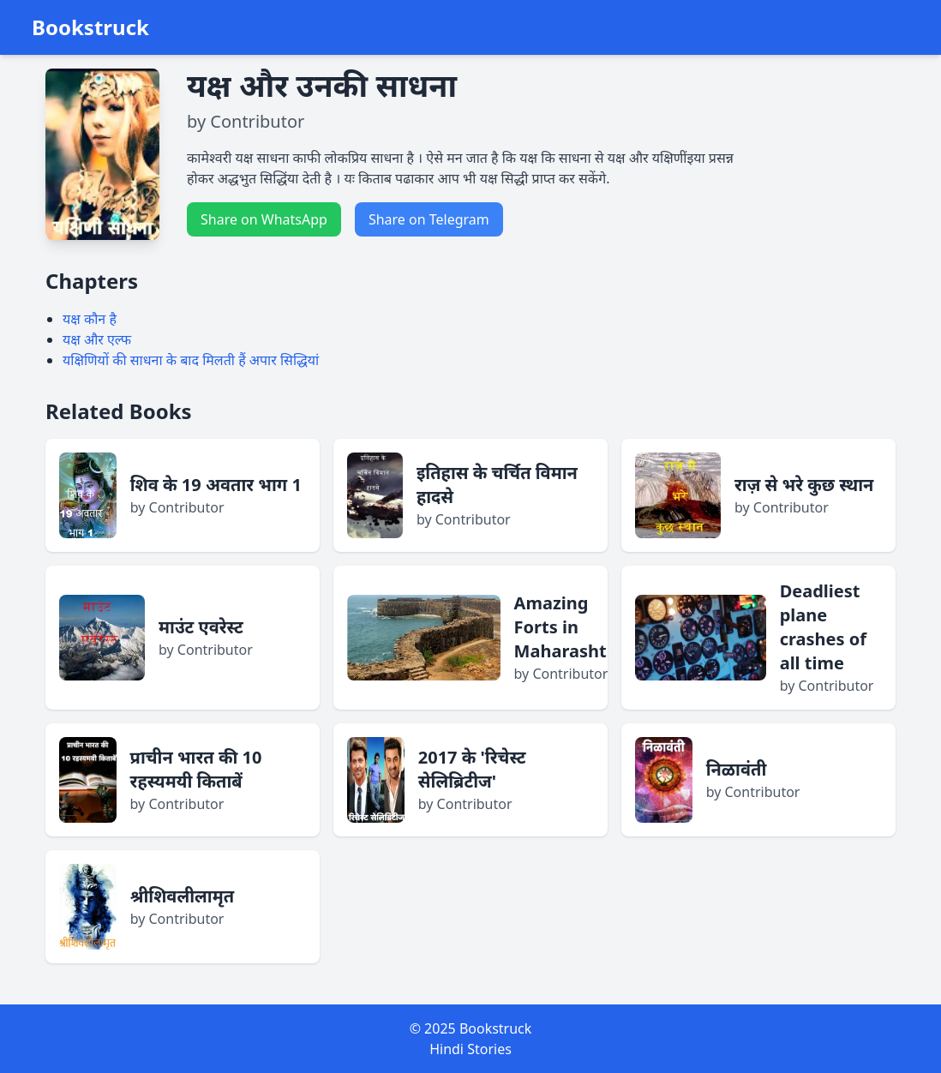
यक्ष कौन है (90, 318)
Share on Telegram (429, 219)
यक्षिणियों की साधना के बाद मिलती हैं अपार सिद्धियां (191, 360)
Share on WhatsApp (264, 219)
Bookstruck (90, 27)
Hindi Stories (470, 1049)
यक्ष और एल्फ (97, 339)
